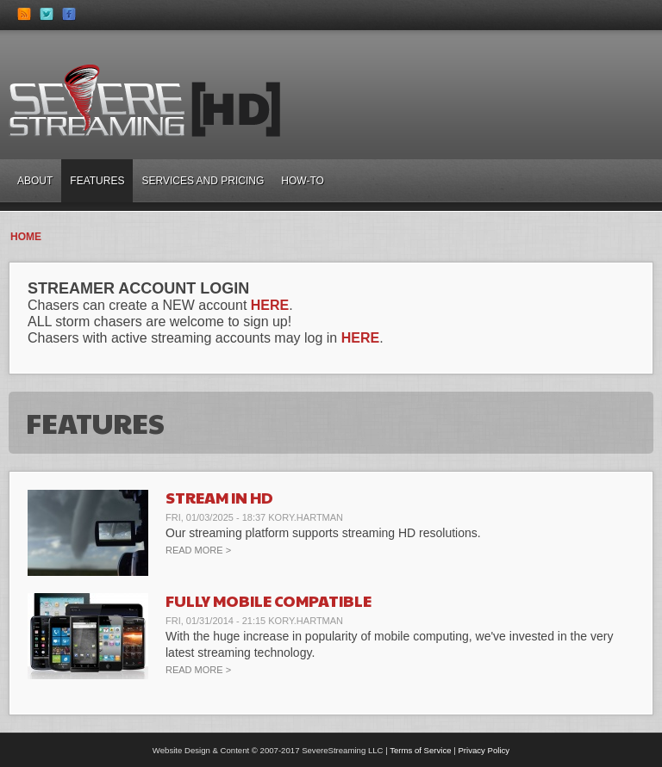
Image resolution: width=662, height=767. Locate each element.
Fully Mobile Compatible (269, 600)
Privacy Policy (483, 750)
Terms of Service (420, 750)
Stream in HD (219, 497)
